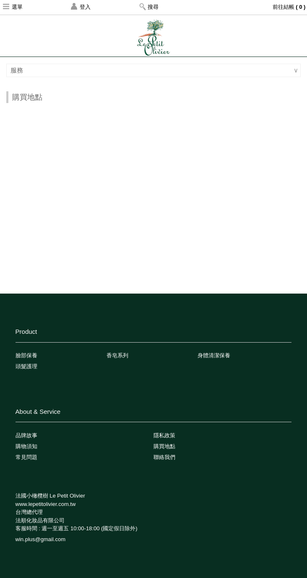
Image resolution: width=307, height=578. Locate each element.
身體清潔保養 (214, 355)
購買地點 (164, 446)
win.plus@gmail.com (40, 539)
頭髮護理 (26, 366)
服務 (17, 70)
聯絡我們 (164, 457)
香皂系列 (117, 355)
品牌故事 (26, 435)
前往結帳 (290, 7)
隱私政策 (164, 435)
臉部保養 (26, 355)
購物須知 (26, 446)
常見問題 (26, 457)
